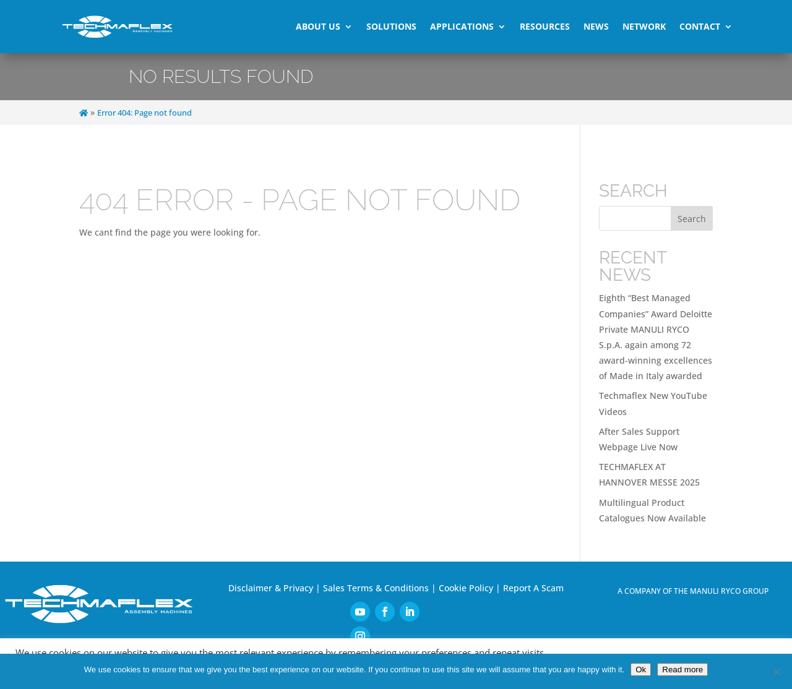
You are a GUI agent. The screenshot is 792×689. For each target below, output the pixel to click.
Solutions (391, 26)
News (596, 26)
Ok (640, 669)
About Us (318, 26)
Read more (682, 669)
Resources (545, 26)
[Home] (83, 111)
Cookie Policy (466, 585)
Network (644, 26)
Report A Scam (533, 585)
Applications (462, 26)
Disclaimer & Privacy (270, 585)
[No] (776, 671)
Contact (699, 26)
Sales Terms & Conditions (376, 585)
